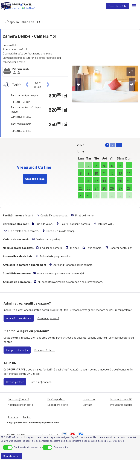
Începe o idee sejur (17, 350)
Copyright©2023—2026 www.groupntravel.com (33, 422)
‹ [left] (112, 145)
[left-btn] (78, 84)
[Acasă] (6, 6)
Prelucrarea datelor (121, 404)
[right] (47, 84)
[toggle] (8, 447)
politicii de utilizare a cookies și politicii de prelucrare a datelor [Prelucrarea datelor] (93, 440)
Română (13, 417)
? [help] (107, 145)
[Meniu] (134, 6)
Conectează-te (118, 6)
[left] (27, 84)
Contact (87, 404)
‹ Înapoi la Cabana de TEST (23, 22)
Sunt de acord (11, 456)
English (27, 417)
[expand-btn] (130, 71)
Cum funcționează (48, 318)
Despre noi (89, 399)
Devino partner (15, 382)
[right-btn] (132, 84)
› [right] (119, 145)
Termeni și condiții (121, 399)
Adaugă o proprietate (18, 318)
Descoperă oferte (44, 350)
